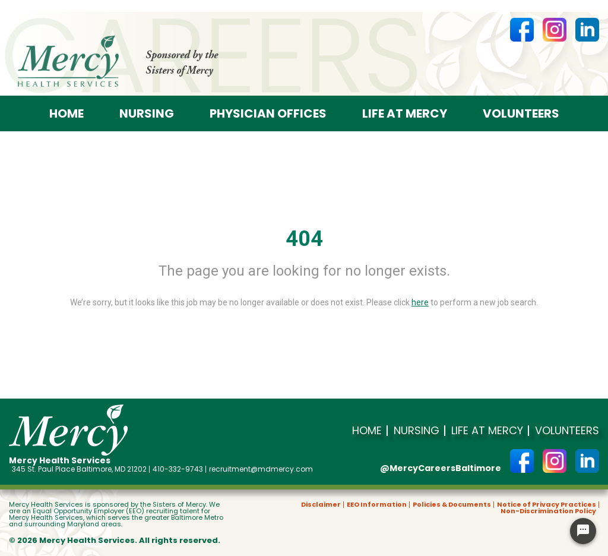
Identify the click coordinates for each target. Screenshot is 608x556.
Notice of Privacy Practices (546, 504)
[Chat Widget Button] (583, 531)
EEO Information (377, 504)
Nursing (146, 113)
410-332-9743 (178, 469)
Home (66, 113)
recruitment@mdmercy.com (261, 469)
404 (304, 238)
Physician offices (268, 113)
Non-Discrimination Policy (548, 511)
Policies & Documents (452, 504)
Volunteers (521, 113)
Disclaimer (321, 504)
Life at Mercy (404, 113)
